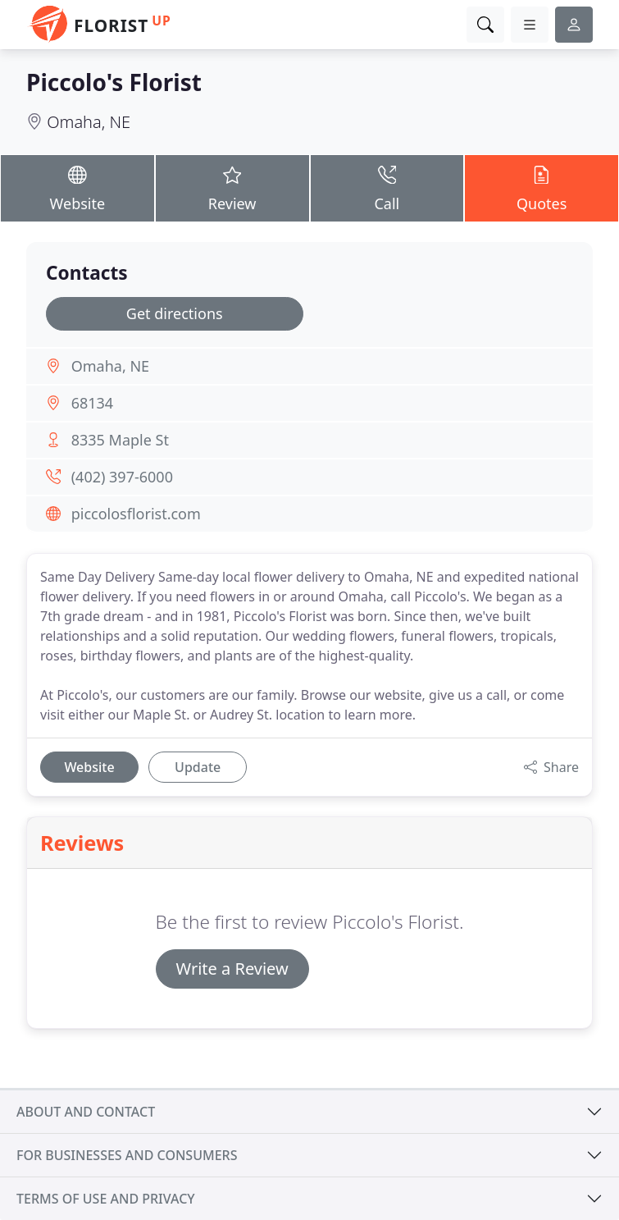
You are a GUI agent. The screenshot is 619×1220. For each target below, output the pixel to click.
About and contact (85, 1112)
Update (198, 767)
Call (387, 187)
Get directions (174, 313)
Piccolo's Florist (114, 82)
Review (232, 187)
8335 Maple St (120, 440)
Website (77, 187)
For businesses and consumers (126, 1155)
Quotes (541, 187)
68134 (92, 403)
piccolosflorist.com (136, 513)
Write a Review (232, 968)
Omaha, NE (88, 122)
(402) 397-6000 (122, 477)
